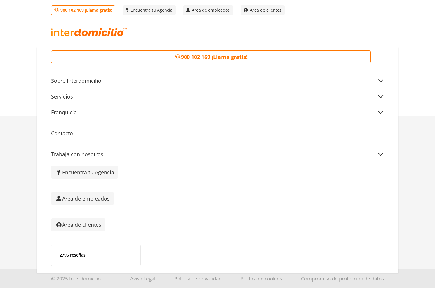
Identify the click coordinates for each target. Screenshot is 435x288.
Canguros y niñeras (307, 200)
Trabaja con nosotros (193, 212)
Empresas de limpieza (310, 165)
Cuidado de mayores (308, 188)
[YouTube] (133, 189)
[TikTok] (76, 189)
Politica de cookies (261, 278)
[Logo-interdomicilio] (89, 32)
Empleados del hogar (309, 177)
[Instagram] (57, 189)
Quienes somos (186, 153)
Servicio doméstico (306, 153)
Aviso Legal (142, 278)
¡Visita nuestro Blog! (192, 188)
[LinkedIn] (114, 189)
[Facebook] (95, 189)
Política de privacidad (198, 278)
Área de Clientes (187, 200)
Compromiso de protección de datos (342, 278)
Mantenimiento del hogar (314, 212)
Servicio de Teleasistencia (315, 223)
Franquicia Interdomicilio (198, 177)
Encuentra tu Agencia (193, 165)
